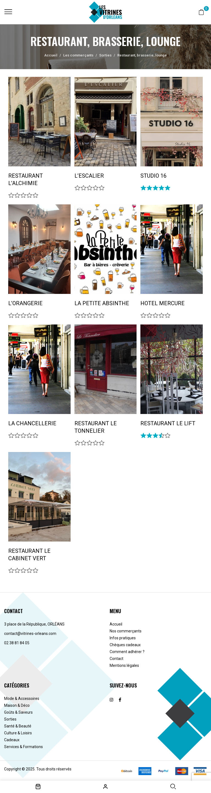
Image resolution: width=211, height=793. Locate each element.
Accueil (50, 55)
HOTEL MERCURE (162, 303)
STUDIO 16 (153, 175)
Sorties (105, 55)
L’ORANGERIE (25, 303)
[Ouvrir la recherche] (173, 786)
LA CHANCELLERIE (32, 423)
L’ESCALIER (89, 175)
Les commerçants (78, 55)
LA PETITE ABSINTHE (101, 303)
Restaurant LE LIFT (167, 423)
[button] (201, 12)
